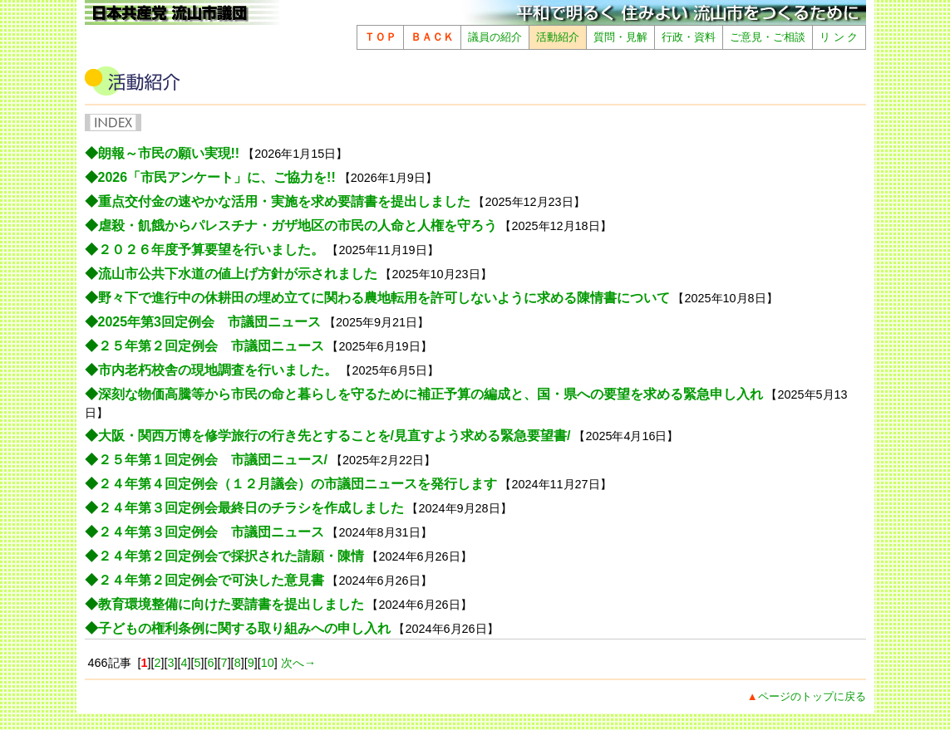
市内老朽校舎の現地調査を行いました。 (217, 370)
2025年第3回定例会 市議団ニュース (210, 322)
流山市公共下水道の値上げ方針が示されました (237, 274)
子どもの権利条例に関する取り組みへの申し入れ (244, 628)
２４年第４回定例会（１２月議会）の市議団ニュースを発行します (297, 484)
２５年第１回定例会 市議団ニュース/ (212, 460)
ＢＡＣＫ (432, 37)
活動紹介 (557, 37)
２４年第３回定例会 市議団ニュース (211, 532)
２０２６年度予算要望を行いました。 (211, 250)
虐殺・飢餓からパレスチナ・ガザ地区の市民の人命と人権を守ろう (297, 225)
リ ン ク (839, 37)
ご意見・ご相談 (767, 37)
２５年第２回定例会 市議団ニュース (211, 346)
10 (267, 662)
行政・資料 (689, 37)
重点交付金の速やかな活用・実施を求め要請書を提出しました (284, 201)
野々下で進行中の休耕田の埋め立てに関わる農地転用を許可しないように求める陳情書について (384, 298)
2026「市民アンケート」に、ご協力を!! (217, 177)
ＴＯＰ (380, 37)
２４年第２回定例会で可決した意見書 (211, 580)
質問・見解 (620, 37)
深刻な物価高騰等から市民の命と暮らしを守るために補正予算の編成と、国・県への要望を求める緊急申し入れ (430, 394)
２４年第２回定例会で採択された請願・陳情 (231, 556)
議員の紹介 (495, 37)
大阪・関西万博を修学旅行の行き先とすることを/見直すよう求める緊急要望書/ (334, 436)
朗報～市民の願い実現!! (169, 153)
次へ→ (297, 662)
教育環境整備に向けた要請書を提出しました (231, 604)
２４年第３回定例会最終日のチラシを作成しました (251, 508)
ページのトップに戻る (812, 696)
